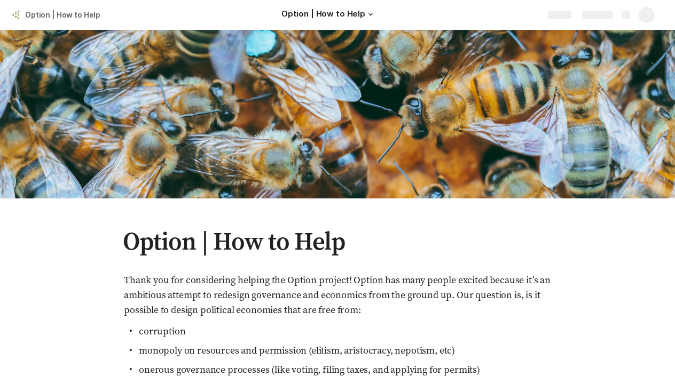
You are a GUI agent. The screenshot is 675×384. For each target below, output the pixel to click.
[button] (370, 14)
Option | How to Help (62, 14)
